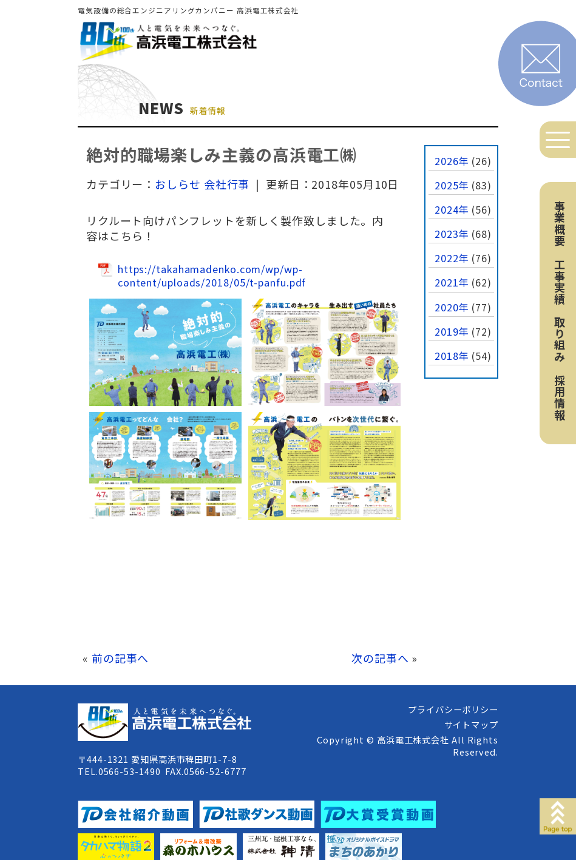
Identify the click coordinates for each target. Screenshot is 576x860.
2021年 (452, 282)
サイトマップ (471, 724)
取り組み (560, 339)
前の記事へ (120, 658)
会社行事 (227, 184)
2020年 (452, 307)
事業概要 (560, 223)
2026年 (452, 161)
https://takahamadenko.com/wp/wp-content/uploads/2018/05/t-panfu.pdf (212, 276)
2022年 (452, 258)
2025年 (452, 185)
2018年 (452, 355)
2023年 (452, 233)
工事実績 (560, 282)
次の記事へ (380, 658)
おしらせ (178, 184)
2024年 (452, 209)
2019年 (452, 331)
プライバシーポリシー (453, 709)
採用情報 (560, 397)
